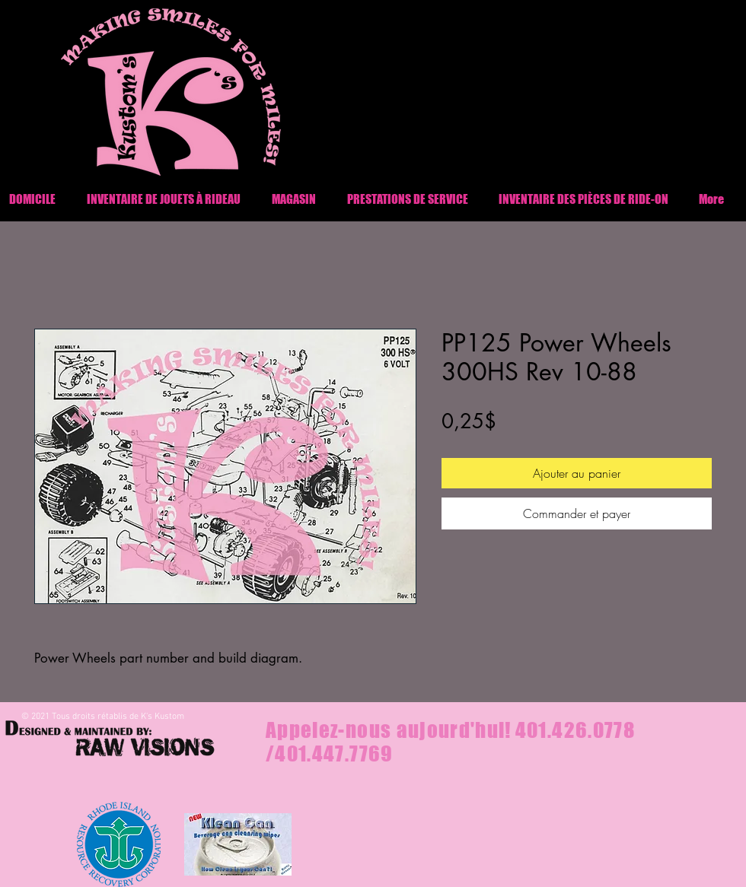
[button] (583, 199)
